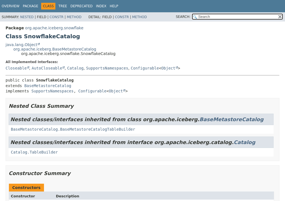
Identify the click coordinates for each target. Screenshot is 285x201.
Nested (26, 17)
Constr (56, 17)
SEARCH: (183, 17)
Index (101, 6)
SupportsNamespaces (107, 68)
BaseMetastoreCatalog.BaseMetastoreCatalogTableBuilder (73, 129)
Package (30, 6)
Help (114, 6)
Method (74, 17)
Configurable (145, 68)
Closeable (16, 68)
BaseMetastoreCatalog (47, 85)
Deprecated (81, 6)
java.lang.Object (21, 44)
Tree (62, 6)
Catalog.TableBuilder (34, 152)
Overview (10, 6)
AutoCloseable (47, 68)
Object (168, 68)
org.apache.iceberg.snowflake (54, 28)
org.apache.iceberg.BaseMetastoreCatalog (54, 49)
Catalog (75, 68)
